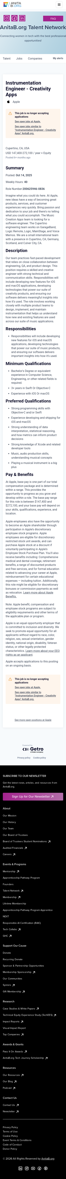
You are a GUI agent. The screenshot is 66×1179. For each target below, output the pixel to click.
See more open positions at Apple (33, 720)
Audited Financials (15, 848)
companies (35, 58)
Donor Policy (10, 1149)
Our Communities (12, 978)
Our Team (8, 828)
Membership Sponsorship (19, 972)
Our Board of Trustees (15, 835)
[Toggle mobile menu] (59, 4)
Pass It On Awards (15, 1051)
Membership (12, 897)
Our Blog (10, 1081)
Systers (9, 985)
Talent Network (13, 890)
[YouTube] (33, 1168)
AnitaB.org (47, 1158)
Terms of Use (10, 1131)
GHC (7, 936)
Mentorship (11, 871)
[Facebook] (14, 18)
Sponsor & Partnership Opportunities (23, 965)
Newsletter (11, 1111)
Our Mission (9, 815)
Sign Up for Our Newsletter (33, 796)
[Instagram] (7, 18)
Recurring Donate (13, 959)
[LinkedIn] (22, 18)
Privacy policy (23, 758)
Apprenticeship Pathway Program (21, 877)
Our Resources (13, 1075)
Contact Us (11, 1105)
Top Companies (13, 1034)
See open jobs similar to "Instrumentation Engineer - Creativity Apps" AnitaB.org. (35, 130)
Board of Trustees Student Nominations (27, 841)
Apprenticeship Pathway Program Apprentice (28, 910)
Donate (7, 953)
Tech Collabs (12, 929)
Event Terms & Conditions (17, 1140)
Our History (9, 822)
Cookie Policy (10, 1136)
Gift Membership (14, 991)
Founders (8, 884)
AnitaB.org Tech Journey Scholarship (25, 1058)
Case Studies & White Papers (21, 1008)
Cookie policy (39, 758)
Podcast (9, 1088)
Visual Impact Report (14, 1028)
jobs (19, 58)
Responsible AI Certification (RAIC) (22, 923)
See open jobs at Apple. (28, 121)
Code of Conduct (12, 1144)
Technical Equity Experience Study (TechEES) (30, 1015)
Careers (9, 854)
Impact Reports (13, 1021)
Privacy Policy (10, 1127)
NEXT (6, 916)
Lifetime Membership (14, 903)
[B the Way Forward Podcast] (46, 1168)
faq (53, 18)
